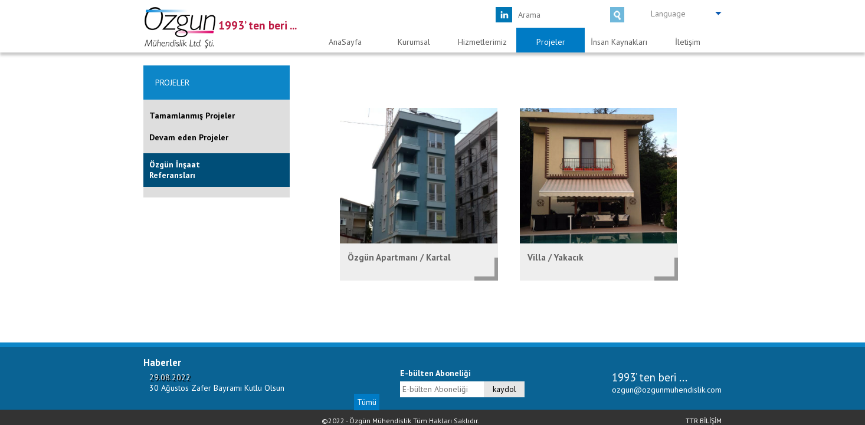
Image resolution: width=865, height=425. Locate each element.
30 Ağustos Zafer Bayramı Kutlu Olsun (216, 388)
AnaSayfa (345, 42)
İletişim (687, 42)
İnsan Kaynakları (619, 42)
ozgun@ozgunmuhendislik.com (667, 389)
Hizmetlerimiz (482, 42)
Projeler (550, 42)
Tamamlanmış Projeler (192, 115)
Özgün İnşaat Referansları (174, 169)
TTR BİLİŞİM (704, 420)
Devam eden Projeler (188, 137)
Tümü (366, 402)
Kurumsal (414, 42)
